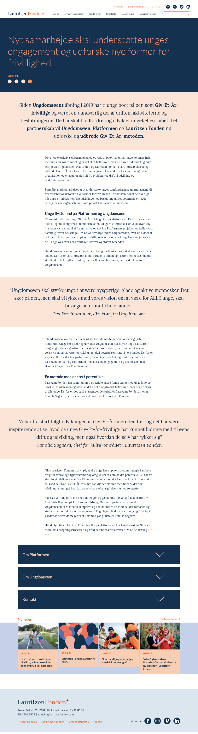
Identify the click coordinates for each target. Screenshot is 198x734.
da (153, 6)
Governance (128, 13)
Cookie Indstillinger (52, 723)
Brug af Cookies (27, 723)
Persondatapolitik (78, 723)
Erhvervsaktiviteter (74, 13)
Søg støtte (111, 13)
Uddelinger (95, 13)
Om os (55, 13)
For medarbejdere (137, 6)
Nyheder (118, 6)
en (159, 6)
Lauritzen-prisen (148, 13)
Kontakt (97, 723)
